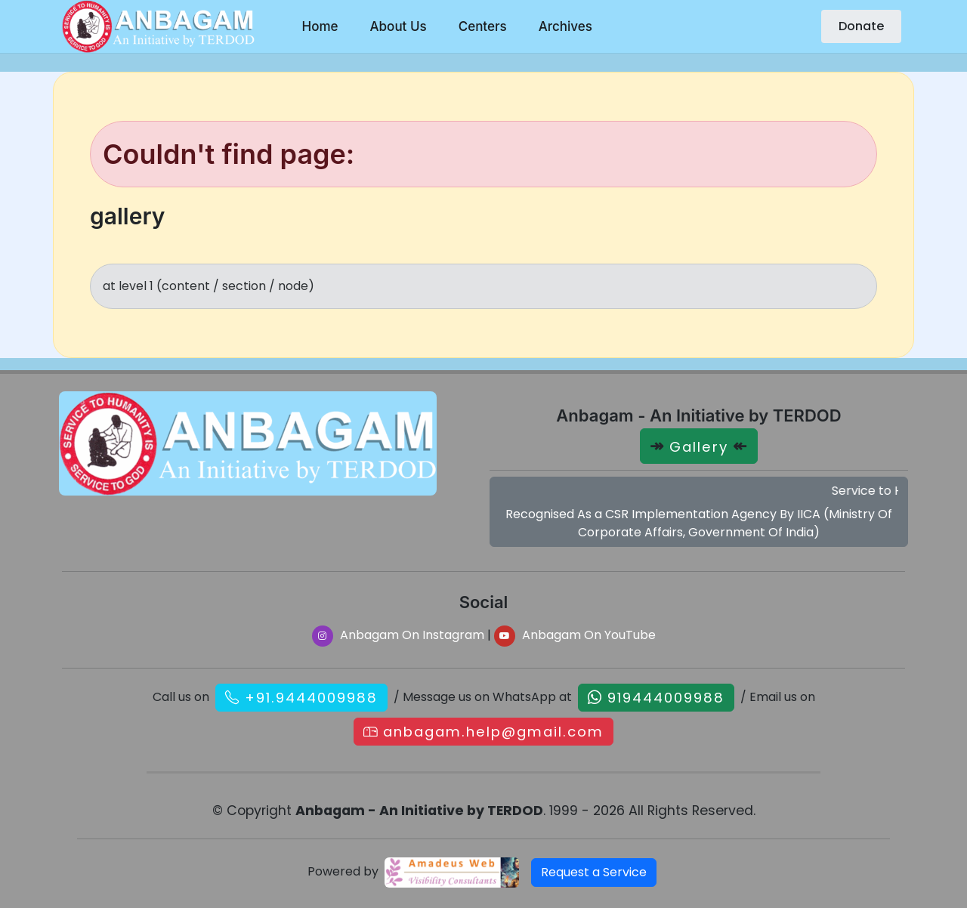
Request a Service (594, 872)
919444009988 (665, 697)
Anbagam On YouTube (575, 635)
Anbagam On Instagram (398, 635)
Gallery (698, 446)
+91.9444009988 (311, 697)
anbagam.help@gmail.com (493, 731)
